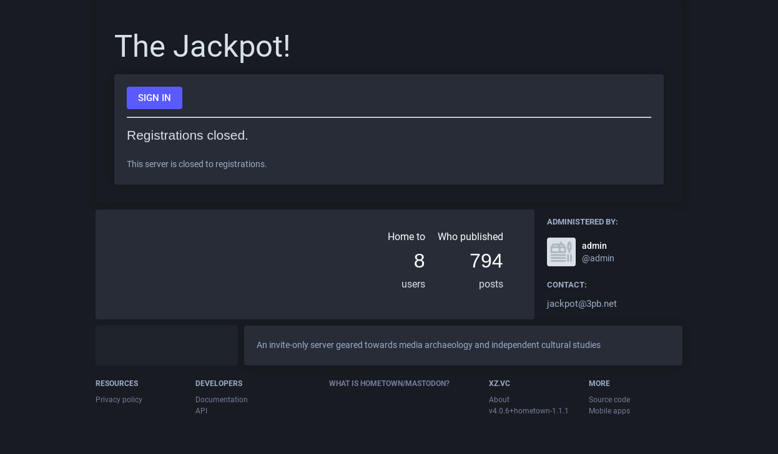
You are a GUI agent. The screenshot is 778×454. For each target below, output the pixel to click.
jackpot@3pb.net (582, 303)
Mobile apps (609, 411)
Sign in (154, 98)
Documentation (221, 399)
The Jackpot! (202, 46)
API (201, 411)
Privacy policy (119, 399)
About (499, 399)
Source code (609, 399)
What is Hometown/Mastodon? (389, 383)
